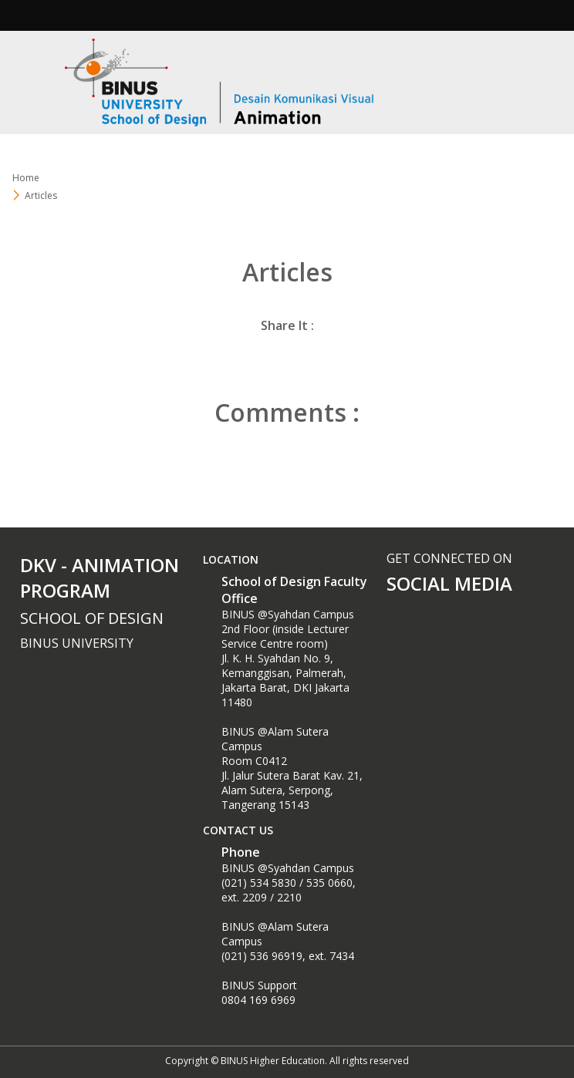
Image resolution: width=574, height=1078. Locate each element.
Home (25, 177)
